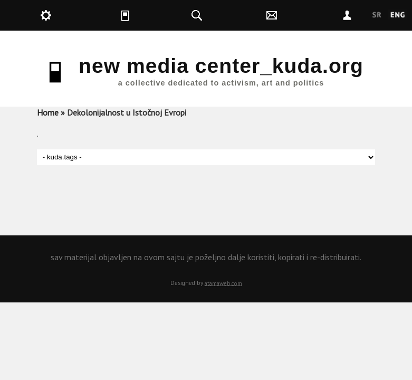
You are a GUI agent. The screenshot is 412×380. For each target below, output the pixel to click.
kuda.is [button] (147, 15)
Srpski (377, 15)
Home (48, 112)
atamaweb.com (223, 283)
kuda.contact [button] (298, 15)
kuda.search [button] (222, 15)
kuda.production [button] (71, 15)
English (397, 15)
